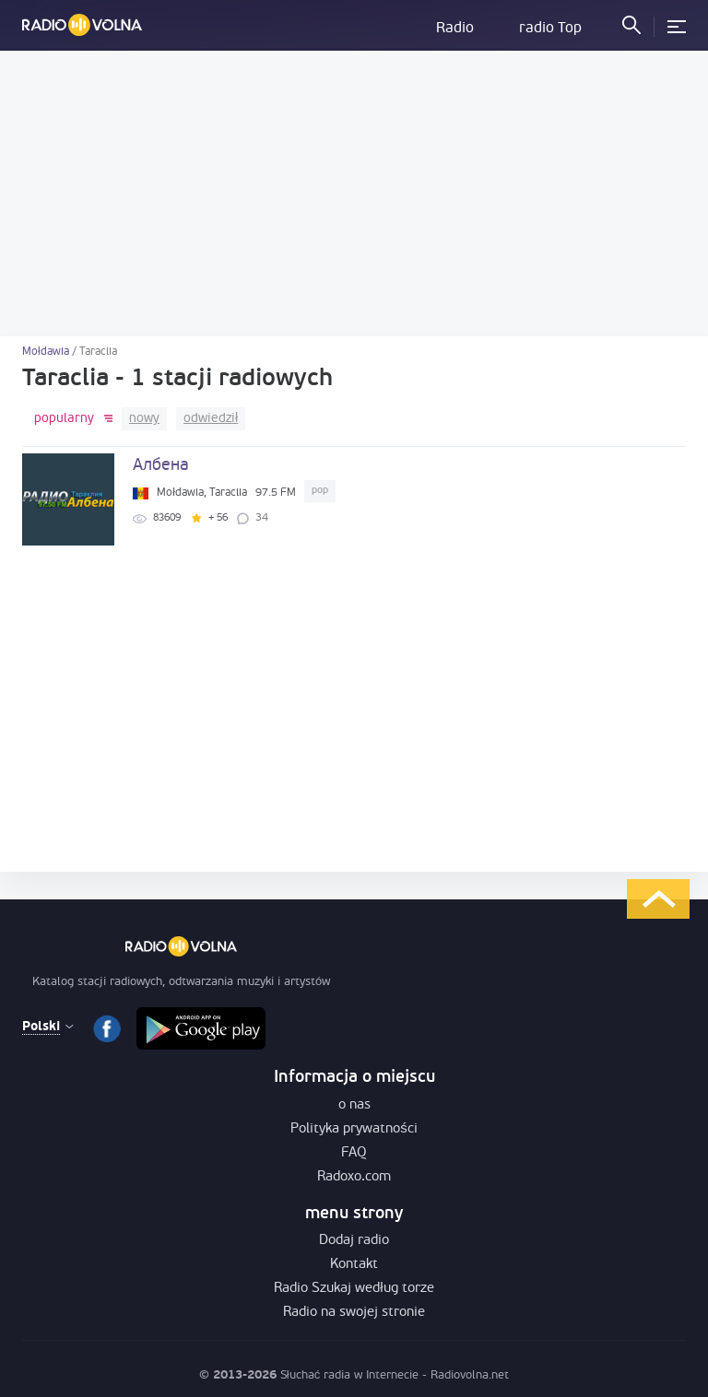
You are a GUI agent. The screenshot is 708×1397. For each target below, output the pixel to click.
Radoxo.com (354, 1177)
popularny (64, 419)
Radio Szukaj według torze (353, 1289)
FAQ (354, 1153)
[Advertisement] (354, 194)
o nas (354, 1105)
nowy (144, 419)
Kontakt (354, 1265)
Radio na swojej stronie (354, 1313)
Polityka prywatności (354, 1129)
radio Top (550, 28)
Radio (455, 28)
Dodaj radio (354, 1241)
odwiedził (210, 419)
